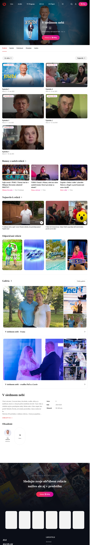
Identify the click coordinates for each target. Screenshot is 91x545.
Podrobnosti (20, 48)
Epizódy (11, 48)
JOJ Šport (51, 4)
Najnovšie (81, 58)
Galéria (36, 48)
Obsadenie (28, 48)
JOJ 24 (41, 4)
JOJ (5, 540)
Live (11, 4)
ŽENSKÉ (48, 542)
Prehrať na (51, 37)
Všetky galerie (81, 281)
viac (63, 31)
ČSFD (45, 27)
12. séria (7, 58)
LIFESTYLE (50, 537)
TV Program (31, 4)
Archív (20, 4)
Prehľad (4, 48)
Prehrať (45, 494)
